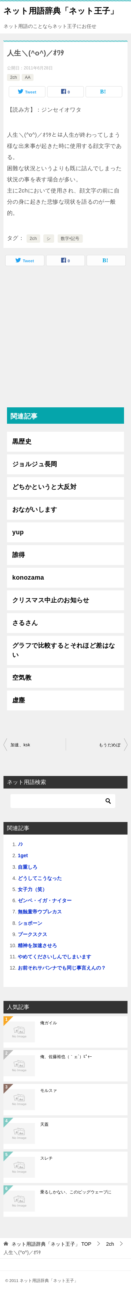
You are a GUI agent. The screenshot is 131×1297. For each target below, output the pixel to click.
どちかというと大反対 (44, 486)
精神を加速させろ (37, 945)
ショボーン (30, 923)
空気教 (21, 677)
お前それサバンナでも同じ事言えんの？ (62, 968)
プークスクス (32, 934)
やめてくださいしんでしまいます (54, 956)
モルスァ (48, 1090)
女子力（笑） (32, 889)
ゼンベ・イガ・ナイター (45, 900)
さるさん (25, 622)
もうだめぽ (110, 744)
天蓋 (44, 1124)
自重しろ (27, 867)
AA (27, 77)
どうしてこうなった (40, 878)
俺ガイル (48, 1022)
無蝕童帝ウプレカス (40, 911)
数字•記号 (70, 238)
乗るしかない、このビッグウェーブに (75, 1192)
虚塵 (18, 700)
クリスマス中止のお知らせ (50, 600)
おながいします (34, 509)
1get (23, 855)
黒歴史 (21, 441)
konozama (28, 577)
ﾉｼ (20, 844)
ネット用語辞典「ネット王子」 (60, 10)
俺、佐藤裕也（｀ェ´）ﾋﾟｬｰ (66, 1056)
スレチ (46, 1158)
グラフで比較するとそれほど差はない (63, 650)
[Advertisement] (65, 338)
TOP (51, 1244)
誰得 (18, 554)
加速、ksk (20, 744)
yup (18, 532)
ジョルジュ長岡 (34, 464)
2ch (13, 77)
